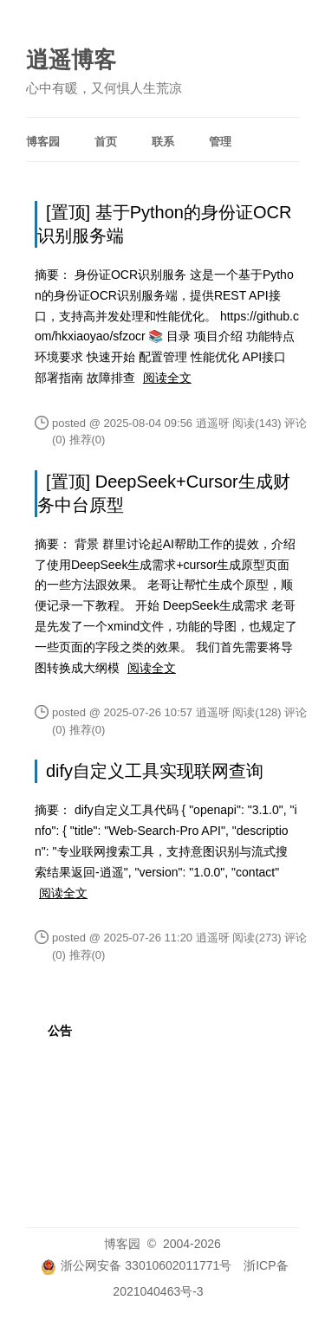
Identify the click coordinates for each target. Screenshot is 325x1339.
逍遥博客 (71, 60)
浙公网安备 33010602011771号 (136, 1265)
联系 (163, 141)
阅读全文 (167, 378)
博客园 (43, 141)
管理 (220, 141)
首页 (105, 141)
